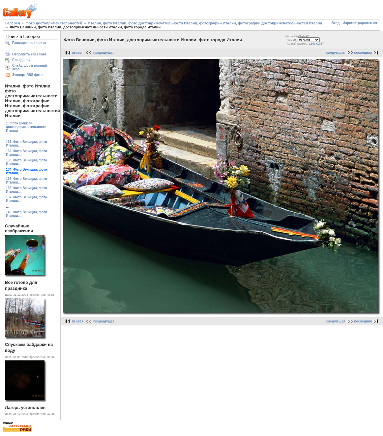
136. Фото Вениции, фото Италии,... (26, 189)
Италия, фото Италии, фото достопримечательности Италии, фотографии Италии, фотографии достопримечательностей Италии (205, 23)
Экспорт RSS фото (27, 75)
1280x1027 (316, 43)
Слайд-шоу (21, 60)
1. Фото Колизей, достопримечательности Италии (26, 126)
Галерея (12, 23)
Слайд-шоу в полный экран (29, 67)
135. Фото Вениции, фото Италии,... (26, 180)
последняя (363, 52)
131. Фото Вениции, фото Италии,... (26, 143)
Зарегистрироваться (360, 23)
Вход (336, 23)
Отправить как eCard (29, 54)
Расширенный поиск (29, 43)
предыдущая (104, 52)
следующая (335, 52)
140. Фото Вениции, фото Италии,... (26, 214)
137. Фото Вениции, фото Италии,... (26, 199)
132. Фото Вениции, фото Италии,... (26, 152)
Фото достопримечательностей (54, 23)
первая (77, 52)
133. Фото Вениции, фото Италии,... (26, 162)
